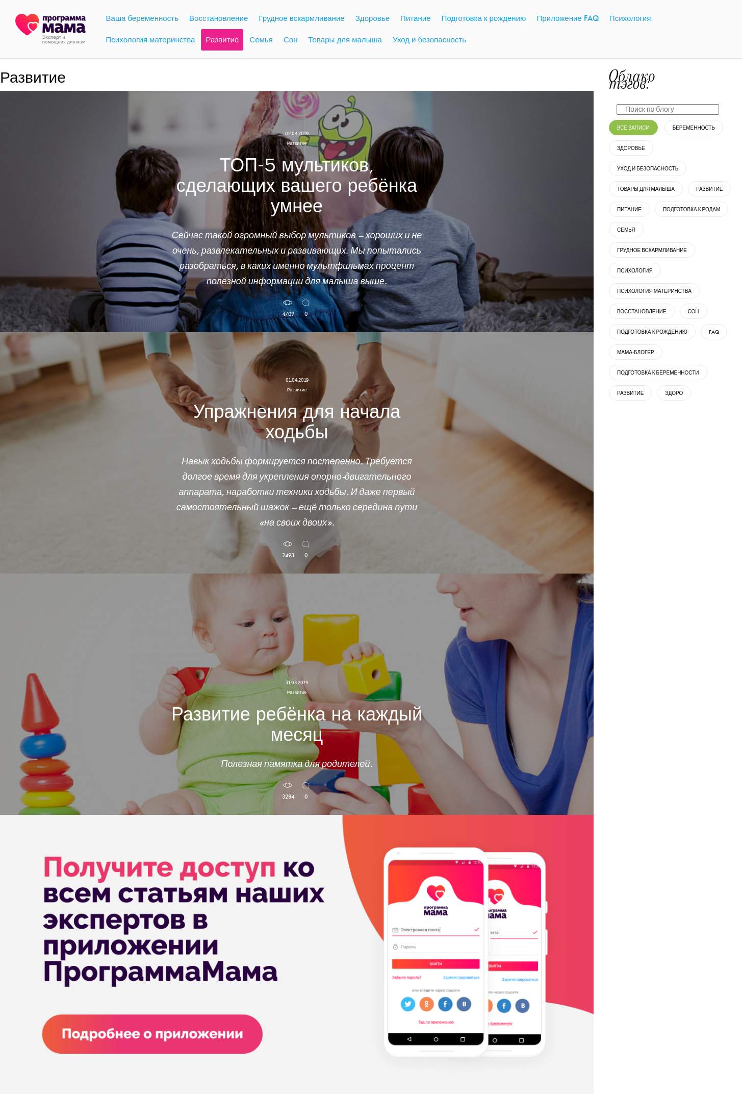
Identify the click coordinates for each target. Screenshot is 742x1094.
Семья (626, 230)
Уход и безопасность (647, 168)
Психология (635, 270)
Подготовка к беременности (658, 372)
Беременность (694, 128)
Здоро (674, 393)
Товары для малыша (646, 189)
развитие (630, 393)
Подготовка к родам (691, 209)
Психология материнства (654, 291)
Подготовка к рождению (652, 332)
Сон (693, 311)
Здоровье (631, 148)
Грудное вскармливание (652, 250)
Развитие (709, 189)
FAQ (714, 332)
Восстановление (642, 311)
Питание (629, 209)
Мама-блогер (635, 352)
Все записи (633, 128)
